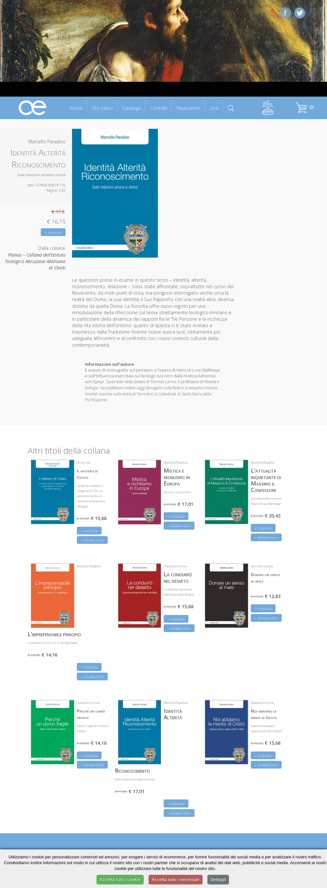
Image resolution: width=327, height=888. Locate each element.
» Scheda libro (92, 540)
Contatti (159, 108)
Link (214, 108)
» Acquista (53, 232)
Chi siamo (102, 108)
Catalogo (132, 108)
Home (76, 108)
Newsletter (189, 108)
